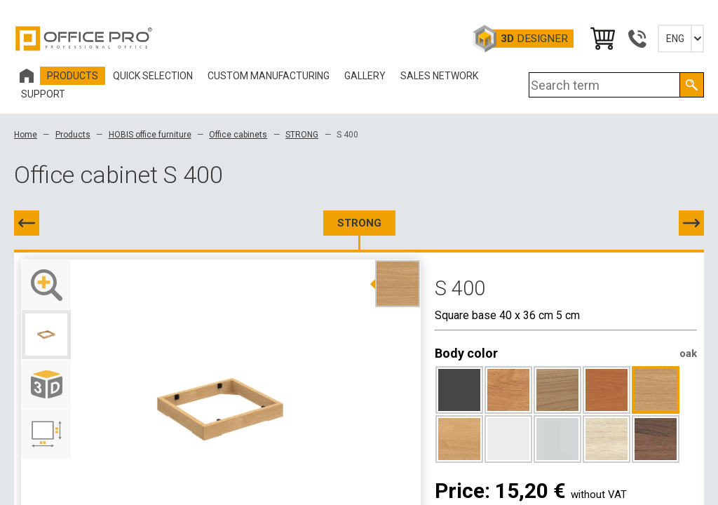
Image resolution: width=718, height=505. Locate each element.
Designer (534, 38)
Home (25, 135)
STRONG (301, 135)
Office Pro (84, 39)
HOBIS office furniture (150, 135)
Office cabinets (238, 135)
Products (72, 135)
